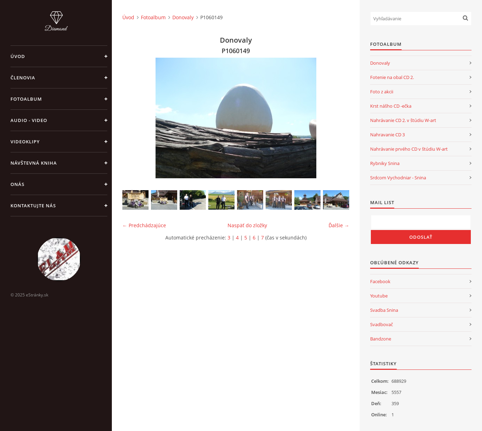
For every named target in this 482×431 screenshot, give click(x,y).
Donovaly (183, 17)
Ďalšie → (339, 225)
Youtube (379, 296)
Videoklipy (25, 141)
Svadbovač (381, 324)
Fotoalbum (26, 99)
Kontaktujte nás (33, 205)
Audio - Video (28, 120)
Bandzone (380, 339)
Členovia (22, 77)
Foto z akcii (381, 91)
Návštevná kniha (33, 163)
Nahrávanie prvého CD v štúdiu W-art (409, 149)
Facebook (380, 281)
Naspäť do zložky (247, 225)
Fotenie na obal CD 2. (392, 77)
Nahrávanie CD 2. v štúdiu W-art (403, 120)
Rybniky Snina (385, 163)
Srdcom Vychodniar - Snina (398, 177)
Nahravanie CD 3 (387, 134)
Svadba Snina (384, 310)
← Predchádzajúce (144, 225)
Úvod (17, 56)
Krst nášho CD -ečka (390, 106)
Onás (17, 184)
